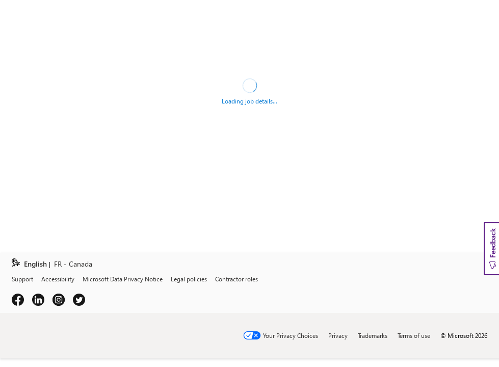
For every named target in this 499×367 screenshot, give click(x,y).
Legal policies (189, 279)
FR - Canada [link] (73, 264)
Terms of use (414, 335)
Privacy (338, 335)
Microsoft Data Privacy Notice (123, 279)
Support (22, 279)
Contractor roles (236, 279)
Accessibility (57, 279)
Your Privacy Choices (290, 335)
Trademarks (372, 335)
